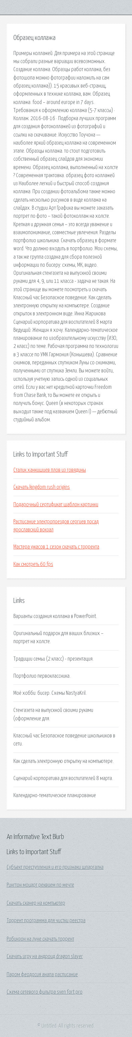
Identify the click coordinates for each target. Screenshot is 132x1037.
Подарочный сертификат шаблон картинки (55, 504)
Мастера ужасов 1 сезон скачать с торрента (56, 547)
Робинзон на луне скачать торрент (40, 939)
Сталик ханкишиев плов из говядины (49, 470)
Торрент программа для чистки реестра (46, 920)
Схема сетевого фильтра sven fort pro (45, 992)
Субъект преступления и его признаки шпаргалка (55, 867)
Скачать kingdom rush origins (41, 487)
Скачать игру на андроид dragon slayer (45, 956)
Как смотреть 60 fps (33, 564)
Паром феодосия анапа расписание (42, 974)
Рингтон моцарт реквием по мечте (40, 885)
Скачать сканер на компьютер (36, 903)
